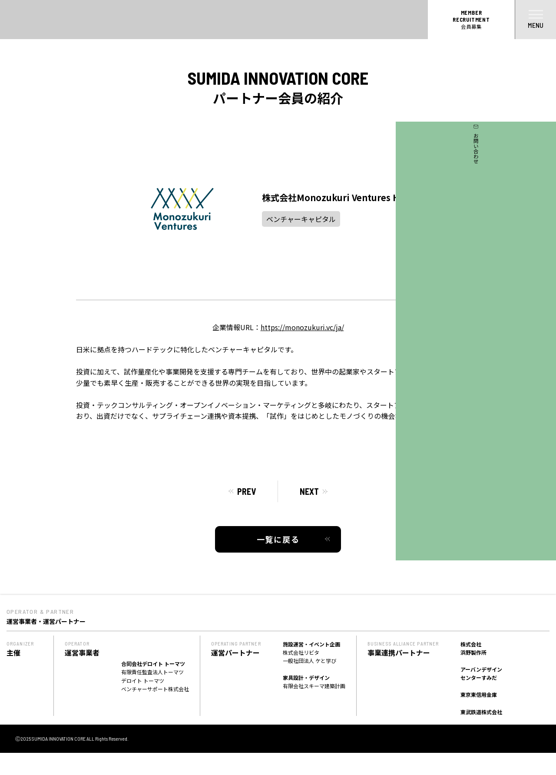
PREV (246, 491)
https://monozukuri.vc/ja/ (302, 327)
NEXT (309, 491)
